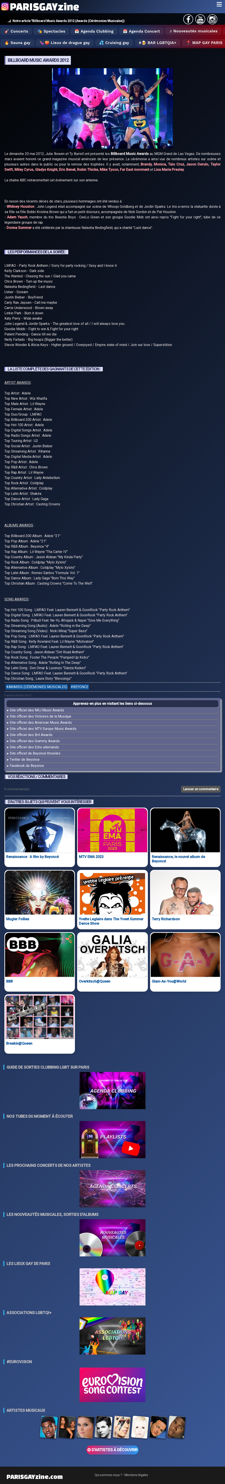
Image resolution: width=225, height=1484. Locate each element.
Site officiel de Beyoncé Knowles (35, 753)
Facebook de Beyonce (27, 766)
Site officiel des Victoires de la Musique (40, 716)
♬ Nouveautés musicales (193, 31)
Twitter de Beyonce (25, 759)
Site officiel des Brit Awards (31, 735)
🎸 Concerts (16, 31)
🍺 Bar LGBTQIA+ (159, 43)
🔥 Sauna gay (17, 43)
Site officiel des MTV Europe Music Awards (43, 729)
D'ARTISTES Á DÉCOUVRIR (112, 1450)
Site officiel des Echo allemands (34, 747)
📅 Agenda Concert (141, 31)
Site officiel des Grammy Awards (35, 741)
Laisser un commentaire (200, 789)
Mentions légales (136, 1475)
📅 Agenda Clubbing (93, 31)
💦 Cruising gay (114, 43)
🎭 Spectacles (51, 31)
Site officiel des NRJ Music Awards (37, 710)
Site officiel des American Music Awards (41, 722)
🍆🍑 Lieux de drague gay (65, 43)
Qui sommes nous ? (108, 1475)
